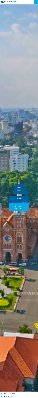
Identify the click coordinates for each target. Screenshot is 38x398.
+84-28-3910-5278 (10, 394)
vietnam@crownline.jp (8, 396)
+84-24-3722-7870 (9, 393)
